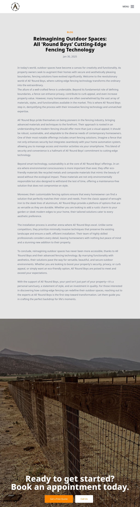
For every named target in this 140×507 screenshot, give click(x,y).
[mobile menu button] (132, 6)
